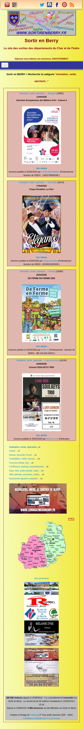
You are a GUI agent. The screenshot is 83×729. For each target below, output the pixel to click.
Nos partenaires (41, 578)
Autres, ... (13, 451)
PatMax (33, 715)
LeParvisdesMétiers (50, 172)
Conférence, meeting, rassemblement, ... (27, 466)
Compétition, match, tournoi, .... (23, 459)
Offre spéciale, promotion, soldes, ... (25, 474)
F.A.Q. (48, 718)
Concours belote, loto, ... (20, 463)
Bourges (52, 93)
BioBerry (45, 350)
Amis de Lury (52, 439)
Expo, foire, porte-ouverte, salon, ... (25, 471)
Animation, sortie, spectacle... (32, 93)
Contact (56, 718)
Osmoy (52, 271)
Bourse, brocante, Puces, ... (22, 455)
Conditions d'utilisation (33, 718)
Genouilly (52, 182)
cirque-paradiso (50, 261)
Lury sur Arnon (52, 360)
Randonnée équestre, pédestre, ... (24, 478)
